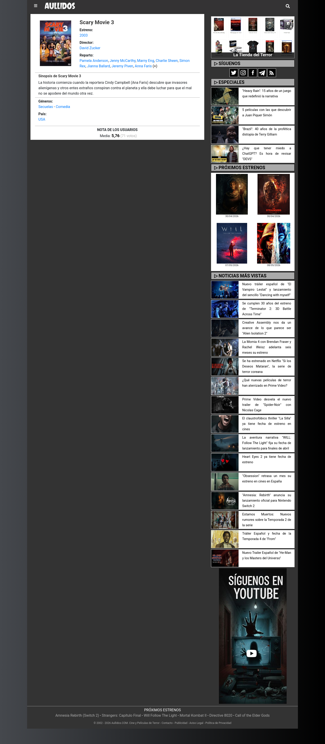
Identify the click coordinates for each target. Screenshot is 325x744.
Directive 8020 (220, 715)
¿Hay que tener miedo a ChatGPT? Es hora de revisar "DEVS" (266, 153)
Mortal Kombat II (193, 715)
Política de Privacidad (218, 723)
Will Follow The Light (160, 715)
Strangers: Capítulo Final (121, 715)
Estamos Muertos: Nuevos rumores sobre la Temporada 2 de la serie (266, 519)
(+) (155, 66)
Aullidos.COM (119, 723)
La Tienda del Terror (252, 54)
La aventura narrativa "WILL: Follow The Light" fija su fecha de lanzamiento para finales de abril (266, 443)
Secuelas (45, 107)
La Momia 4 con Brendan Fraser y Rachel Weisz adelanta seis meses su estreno (266, 347)
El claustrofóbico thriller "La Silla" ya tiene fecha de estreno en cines (266, 423)
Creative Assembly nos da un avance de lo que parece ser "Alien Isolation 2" (266, 328)
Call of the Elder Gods (252, 715)
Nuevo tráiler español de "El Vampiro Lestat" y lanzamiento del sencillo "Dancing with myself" (266, 289)
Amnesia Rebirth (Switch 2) (77, 715)
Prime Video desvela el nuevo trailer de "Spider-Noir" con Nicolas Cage (266, 405)
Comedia (63, 107)
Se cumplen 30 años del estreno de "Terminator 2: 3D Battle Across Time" (266, 309)
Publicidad (181, 723)
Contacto (167, 723)
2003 (84, 35)
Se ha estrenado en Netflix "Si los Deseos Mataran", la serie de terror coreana (266, 366)
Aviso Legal (196, 723)
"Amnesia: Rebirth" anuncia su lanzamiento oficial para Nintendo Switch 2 (266, 500)
